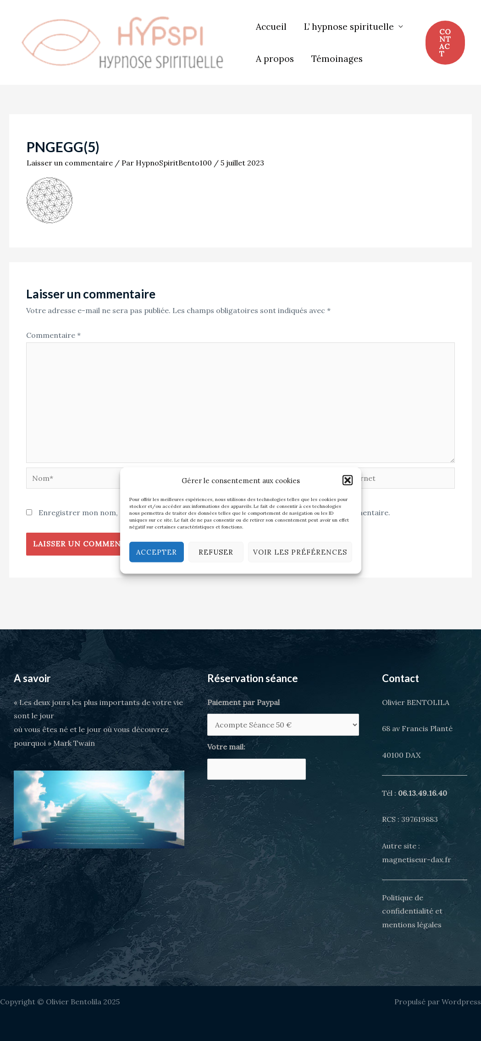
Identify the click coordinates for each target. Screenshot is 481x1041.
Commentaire (53, 335)
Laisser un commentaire (70, 162)
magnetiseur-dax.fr (416, 859)
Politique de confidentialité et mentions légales (412, 911)
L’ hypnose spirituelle (349, 26)
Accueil (271, 26)
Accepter (156, 551)
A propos (275, 58)
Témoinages (337, 58)
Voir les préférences (300, 551)
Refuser (216, 551)
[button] (347, 480)
